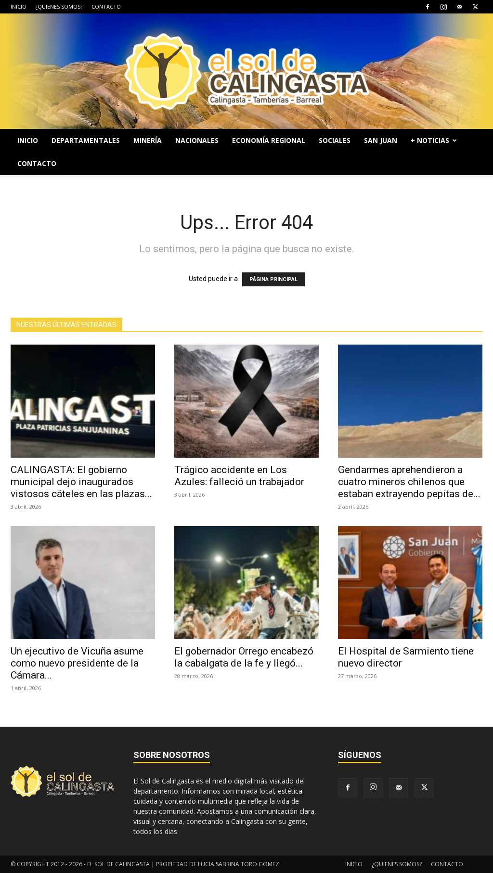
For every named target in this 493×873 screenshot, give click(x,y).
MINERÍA (147, 140)
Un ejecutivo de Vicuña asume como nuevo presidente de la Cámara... (77, 663)
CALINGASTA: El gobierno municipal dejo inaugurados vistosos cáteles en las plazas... (81, 482)
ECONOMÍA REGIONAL (268, 140)
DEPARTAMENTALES (86, 140)
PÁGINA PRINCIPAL (273, 279)
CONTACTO (106, 6)
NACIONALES (197, 140)
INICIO (18, 6)
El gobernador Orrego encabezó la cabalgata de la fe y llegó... (243, 657)
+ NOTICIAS (434, 140)
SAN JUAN (380, 140)
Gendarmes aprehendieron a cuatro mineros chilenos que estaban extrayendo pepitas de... (409, 482)
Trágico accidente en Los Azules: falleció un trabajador (239, 476)
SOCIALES (334, 140)
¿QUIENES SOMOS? (59, 6)
